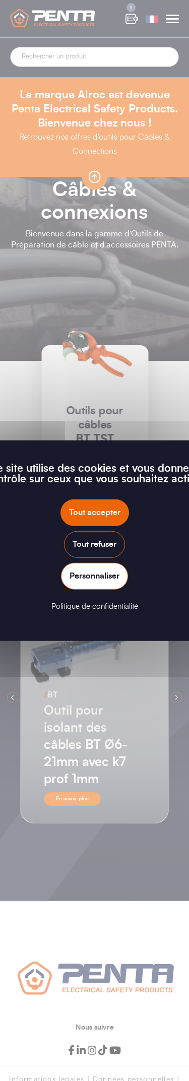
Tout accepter (94, 512)
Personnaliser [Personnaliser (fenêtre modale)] (94, 576)
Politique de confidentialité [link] (94, 606)
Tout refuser (94, 544)
